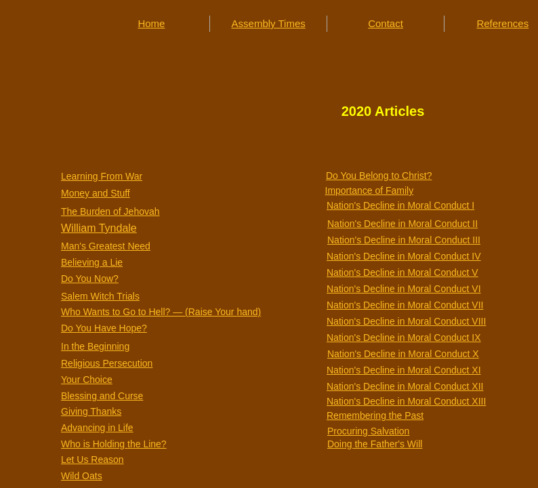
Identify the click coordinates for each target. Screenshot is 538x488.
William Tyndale (99, 228)
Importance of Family (369, 190)
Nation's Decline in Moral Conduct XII (405, 386)
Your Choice (86, 379)
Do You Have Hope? (104, 328)
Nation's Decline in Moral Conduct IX (404, 337)
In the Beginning (95, 346)
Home (151, 23)
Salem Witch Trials (100, 296)
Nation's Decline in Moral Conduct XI (404, 370)
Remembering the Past (375, 415)
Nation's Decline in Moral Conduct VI (404, 288)
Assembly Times (269, 23)
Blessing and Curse (102, 395)
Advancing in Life (97, 427)
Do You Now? (90, 278)
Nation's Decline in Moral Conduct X (403, 353)
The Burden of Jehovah (110, 211)
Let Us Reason (92, 459)
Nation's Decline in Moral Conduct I (400, 205)
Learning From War (101, 176)
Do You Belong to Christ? (379, 175)
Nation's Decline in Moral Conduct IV (404, 256)
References (502, 23)
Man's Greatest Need (105, 246)
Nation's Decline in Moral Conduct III (403, 240)
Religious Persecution (106, 363)
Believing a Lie (92, 262)
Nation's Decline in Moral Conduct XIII (406, 401)
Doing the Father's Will (374, 444)
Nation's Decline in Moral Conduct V (402, 272)
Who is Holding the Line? (114, 444)
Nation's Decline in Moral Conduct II (402, 223)
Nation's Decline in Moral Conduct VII (405, 305)
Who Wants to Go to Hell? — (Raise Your (148, 311)
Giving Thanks (91, 411)
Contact (385, 23)
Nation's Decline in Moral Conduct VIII (406, 321)
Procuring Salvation (368, 431)
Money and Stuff (95, 193)
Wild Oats (81, 475)
